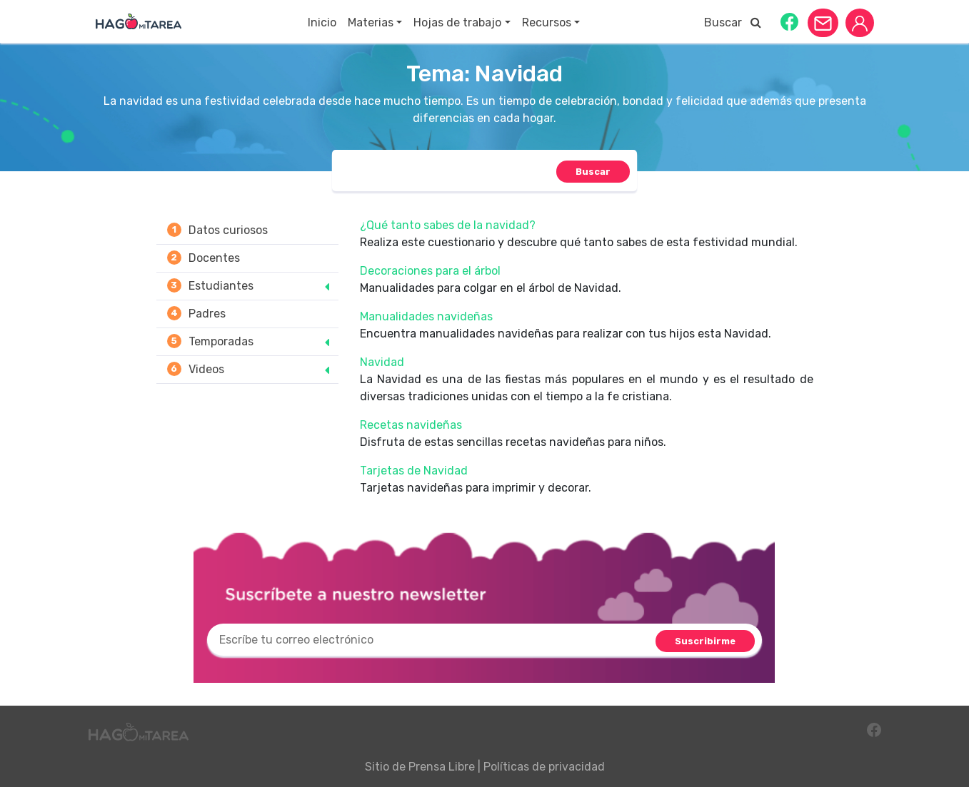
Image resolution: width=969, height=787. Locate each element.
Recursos (546, 22)
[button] (789, 21)
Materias (370, 22)
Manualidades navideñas (426, 316)
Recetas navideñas (411, 425)
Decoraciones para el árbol (430, 271)
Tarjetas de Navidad (414, 470)
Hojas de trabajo (457, 22)
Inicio (322, 22)
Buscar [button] (732, 22)
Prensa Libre (441, 766)
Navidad (382, 362)
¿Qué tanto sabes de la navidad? (448, 225)
